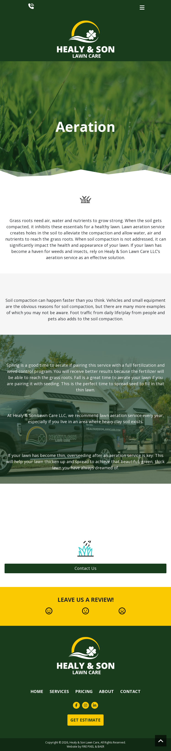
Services (59, 691)
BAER (101, 746)
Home (36, 691)
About (106, 691)
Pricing (84, 691)
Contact (130, 691)
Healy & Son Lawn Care (84, 742)
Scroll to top (160, 740)
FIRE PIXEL (88, 746)
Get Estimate (85, 720)
